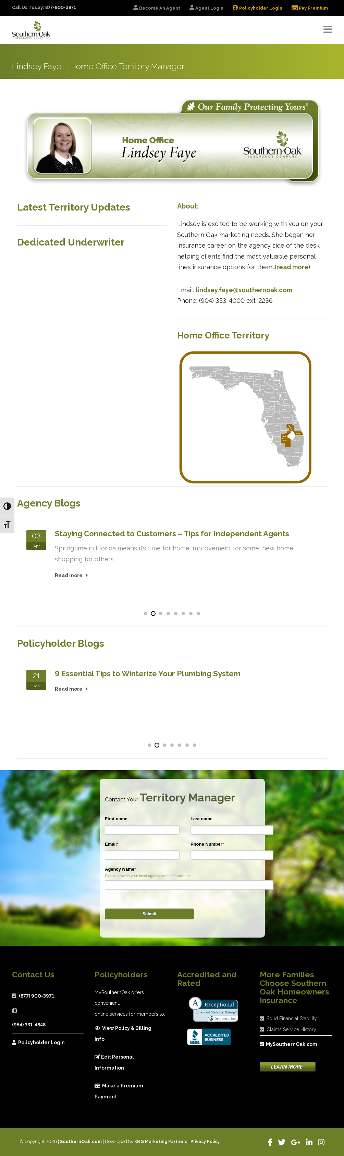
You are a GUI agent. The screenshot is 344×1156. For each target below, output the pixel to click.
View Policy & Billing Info (123, 1033)
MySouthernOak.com (288, 1044)
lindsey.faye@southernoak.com (244, 290)
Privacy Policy (205, 1141)
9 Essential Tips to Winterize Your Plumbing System (148, 673)
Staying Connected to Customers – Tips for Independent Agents (172, 533)
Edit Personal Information (114, 1062)
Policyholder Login (38, 1042)
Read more (69, 575)
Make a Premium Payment (119, 1091)
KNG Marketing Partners (160, 1141)
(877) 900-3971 (36, 996)
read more (292, 267)
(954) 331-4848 (29, 1024)
